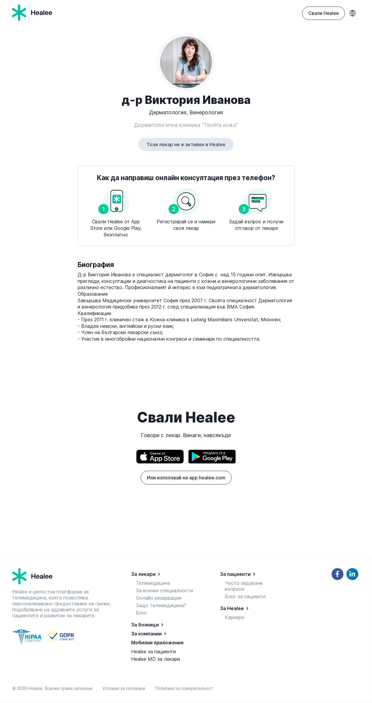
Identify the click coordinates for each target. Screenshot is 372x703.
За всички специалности (164, 590)
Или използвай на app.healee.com (186, 478)
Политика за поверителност (184, 688)
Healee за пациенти (153, 651)
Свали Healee (323, 13)
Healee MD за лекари (155, 659)
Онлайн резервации (158, 598)
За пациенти (235, 574)
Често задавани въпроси (244, 586)
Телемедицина (153, 583)
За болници (145, 625)
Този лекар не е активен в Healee (186, 144)
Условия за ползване (125, 688)
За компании (146, 634)
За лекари (143, 574)
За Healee (232, 608)
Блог (141, 613)
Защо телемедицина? (161, 605)
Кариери (234, 617)
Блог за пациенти (245, 596)
